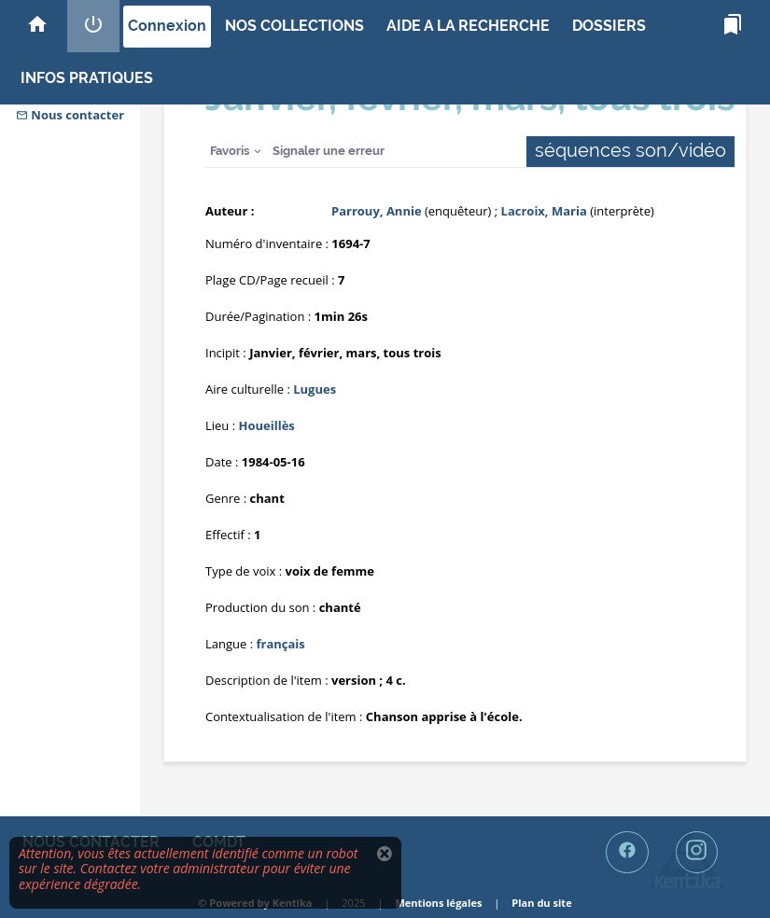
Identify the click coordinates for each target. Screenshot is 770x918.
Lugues (314, 389)
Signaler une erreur (329, 151)
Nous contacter (70, 114)
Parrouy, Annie (376, 210)
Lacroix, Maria (544, 210)
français (280, 643)
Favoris (229, 151)
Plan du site (541, 903)
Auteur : (229, 210)
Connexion (167, 26)
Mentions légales (438, 903)
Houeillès (267, 425)
